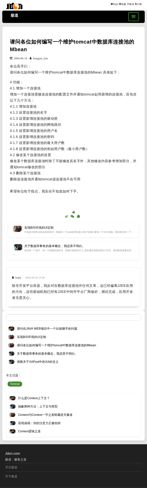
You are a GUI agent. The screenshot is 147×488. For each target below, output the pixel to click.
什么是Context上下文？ (34, 398)
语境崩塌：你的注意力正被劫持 (39, 423)
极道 (14, 15)
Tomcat (15, 384)
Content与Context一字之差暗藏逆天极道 (45, 414)
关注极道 (11, 467)
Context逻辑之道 (29, 431)
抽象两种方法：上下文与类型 (38, 406)
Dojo (114, 4)
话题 (122, 4)
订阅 (138, 4)
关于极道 (11, 476)
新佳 (130, 4)
